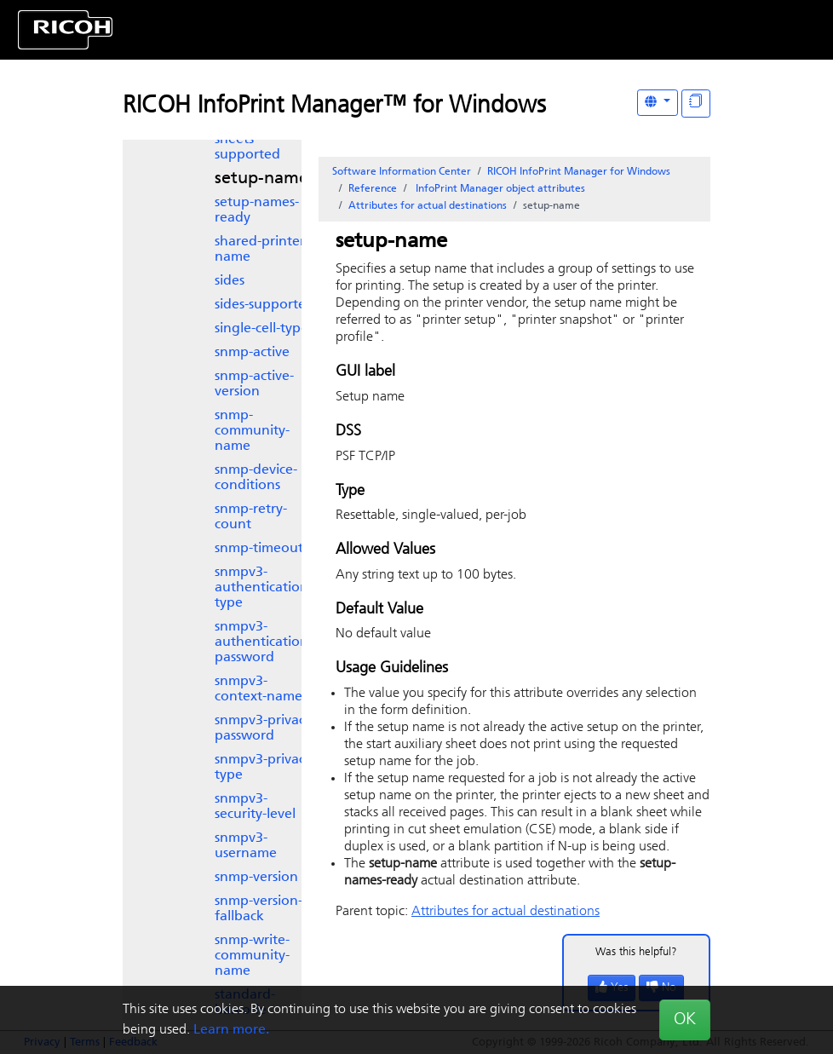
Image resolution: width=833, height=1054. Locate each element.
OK (685, 1019)
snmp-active (252, 353)
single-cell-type (261, 329)
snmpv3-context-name (258, 689)
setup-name (261, 179)
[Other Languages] (657, 102)
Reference (372, 189)
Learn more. (231, 1030)
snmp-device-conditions (256, 478)
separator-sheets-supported (247, 140)
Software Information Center (401, 172)
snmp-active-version (254, 384)
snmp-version (256, 877)
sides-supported (264, 305)
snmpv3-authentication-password (264, 642)
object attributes (499, 189)
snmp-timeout (259, 549)
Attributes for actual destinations (427, 206)
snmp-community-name (252, 431)
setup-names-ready (257, 210)
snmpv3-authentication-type (264, 588)
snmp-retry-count (251, 517)
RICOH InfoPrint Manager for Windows (578, 172)
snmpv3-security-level (255, 806)
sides (229, 281)
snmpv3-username (246, 846)
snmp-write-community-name (252, 956)
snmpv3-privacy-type (265, 767)
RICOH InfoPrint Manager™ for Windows (334, 106)
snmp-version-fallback (258, 909)
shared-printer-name (262, 249)
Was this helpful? (636, 952)
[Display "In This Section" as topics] (695, 103)
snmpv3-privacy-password (265, 728)
